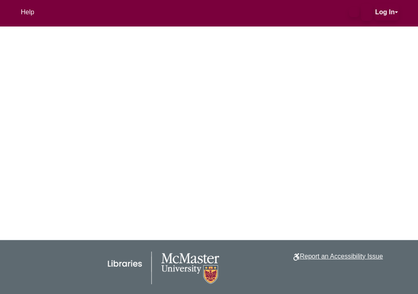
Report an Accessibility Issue (341, 256)
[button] (354, 12)
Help (27, 12)
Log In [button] (385, 12)
